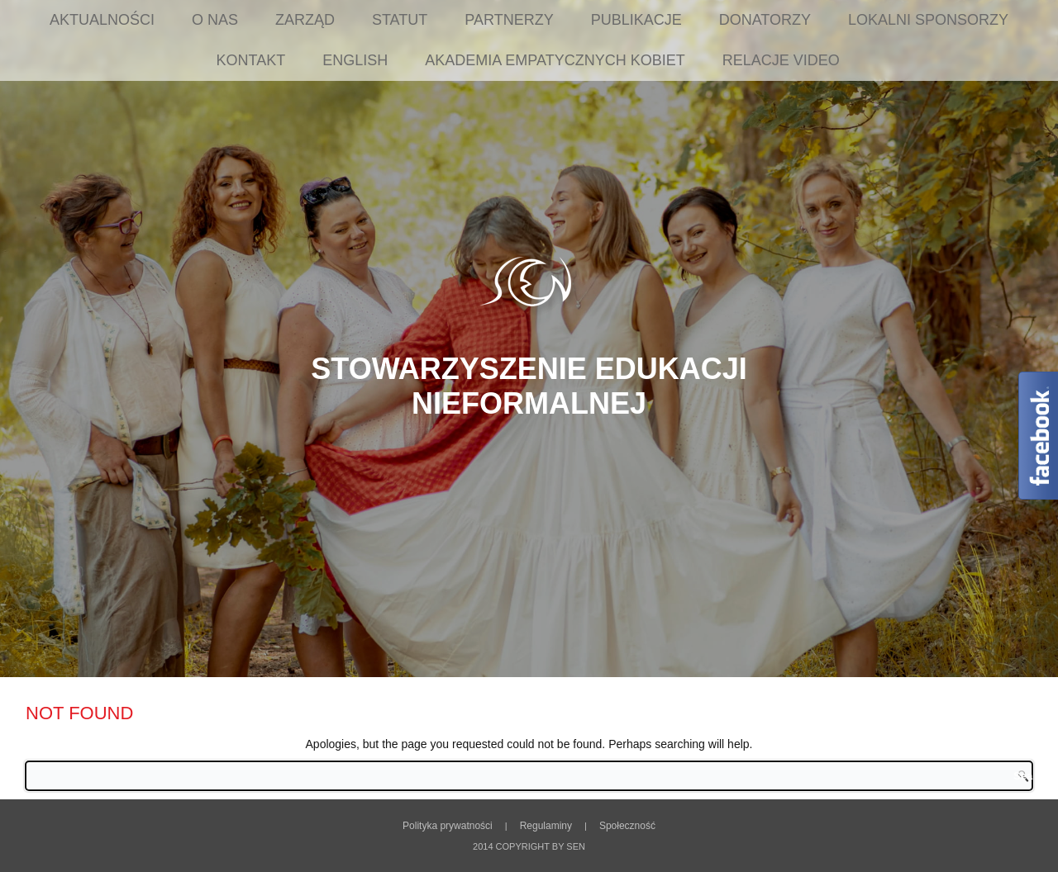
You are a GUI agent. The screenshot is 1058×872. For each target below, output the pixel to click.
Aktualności (102, 20)
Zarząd (305, 20)
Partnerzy (509, 20)
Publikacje (636, 20)
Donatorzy (765, 20)
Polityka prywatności (448, 826)
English (355, 60)
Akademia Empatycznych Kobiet (554, 60)
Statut (399, 20)
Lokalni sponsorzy (928, 20)
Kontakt (251, 60)
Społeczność (627, 826)
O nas (215, 20)
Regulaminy (546, 826)
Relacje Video (781, 60)
